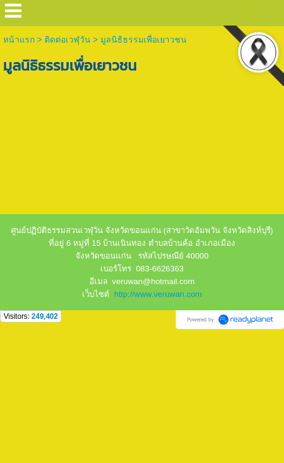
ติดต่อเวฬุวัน (67, 39)
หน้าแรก (20, 39)
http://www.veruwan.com (157, 294)
